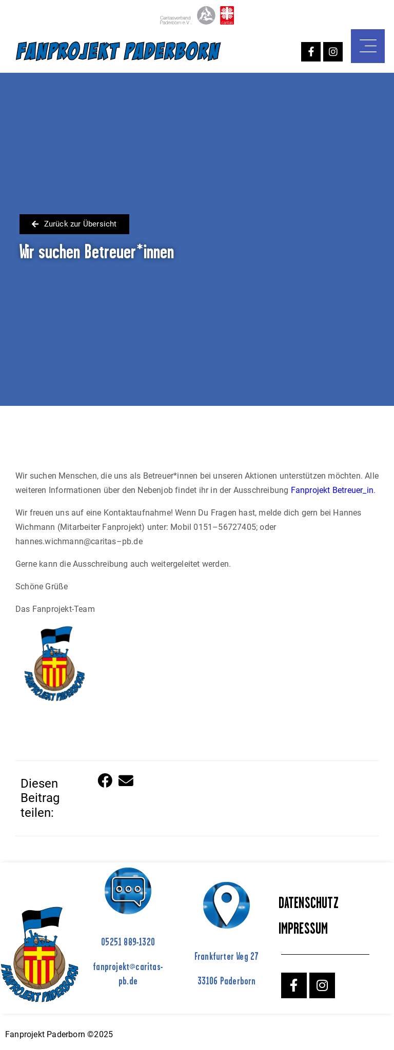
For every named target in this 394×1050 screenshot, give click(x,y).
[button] (105, 781)
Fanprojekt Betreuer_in (332, 490)
